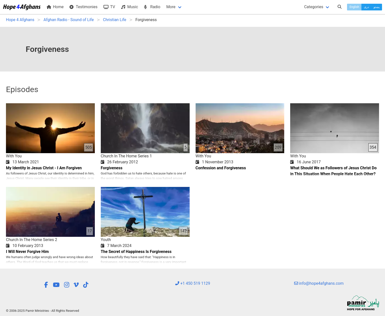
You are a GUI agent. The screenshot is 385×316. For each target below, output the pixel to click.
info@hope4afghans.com (319, 283)
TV (109, 6)
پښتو (377, 7)
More (170, 6)
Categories (313, 6)
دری (366, 7)
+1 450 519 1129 (192, 283)
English (354, 7)
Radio (152, 6)
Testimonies (83, 6)
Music (129, 6)
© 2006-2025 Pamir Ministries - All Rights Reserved (42, 311)
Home (55, 6)
